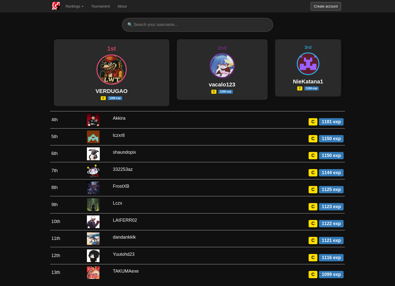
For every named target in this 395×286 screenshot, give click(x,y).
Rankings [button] (74, 6)
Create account (326, 6)
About (122, 6)
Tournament (100, 6)
